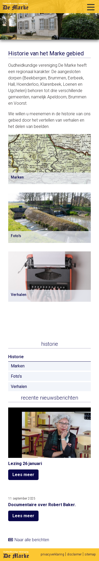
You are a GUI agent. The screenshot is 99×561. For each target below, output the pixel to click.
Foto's (16, 376)
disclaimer (74, 554)
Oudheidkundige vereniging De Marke (16, 6)
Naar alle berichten (32, 539)
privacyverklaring (52, 554)
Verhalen (19, 386)
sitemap (90, 554)
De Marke (16, 554)
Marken (18, 365)
